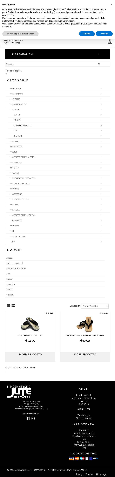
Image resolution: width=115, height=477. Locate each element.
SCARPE (14, 109)
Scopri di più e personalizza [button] (20, 34)
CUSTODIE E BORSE (19, 183)
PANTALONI (16, 93)
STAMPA (15, 209)
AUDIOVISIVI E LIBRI (19, 199)
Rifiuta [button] (87, 34)
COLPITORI (16, 162)
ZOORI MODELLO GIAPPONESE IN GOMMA (85, 336)
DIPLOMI (15, 188)
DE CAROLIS (16, 220)
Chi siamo (83, 430)
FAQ (84, 448)
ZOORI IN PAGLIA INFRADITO (30, 336)
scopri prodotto (30, 354)
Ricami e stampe (84, 418)
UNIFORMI (15, 88)
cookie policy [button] (8, 15)
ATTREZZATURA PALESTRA (22, 157)
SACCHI (14, 167)
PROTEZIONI (16, 146)
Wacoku (9, 294)
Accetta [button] (104, 34)
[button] (111, 4)
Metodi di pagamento (84, 433)
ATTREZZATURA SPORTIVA (22, 215)
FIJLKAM (14, 225)
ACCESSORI (16, 194)
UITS (13, 241)
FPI (12, 231)
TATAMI (14, 173)
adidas (9, 258)
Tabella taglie (83, 415)
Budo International (14, 263)
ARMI (13, 151)
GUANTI (14, 141)
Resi (84, 439)
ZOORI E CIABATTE (22, 125)
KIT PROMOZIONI (22, 54)
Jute (8, 273)
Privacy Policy (83, 442)
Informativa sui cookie (84, 445)
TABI (15, 130)
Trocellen (10, 284)
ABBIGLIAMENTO (18, 104)
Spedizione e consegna (84, 436)
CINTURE (15, 99)
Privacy (79, 474)
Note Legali (101, 474)
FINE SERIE (17, 135)
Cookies (89, 474)
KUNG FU (17, 120)
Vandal (9, 289)
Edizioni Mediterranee (16, 268)
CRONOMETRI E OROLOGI (22, 178)
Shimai (9, 279)
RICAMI (14, 204)
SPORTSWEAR (17, 236)
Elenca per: (74, 306)
